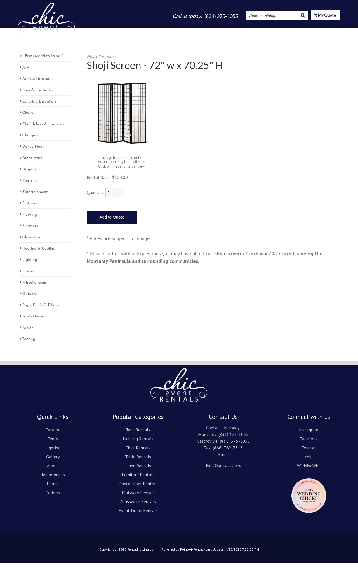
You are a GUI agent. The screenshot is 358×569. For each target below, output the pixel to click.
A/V (25, 73)
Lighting (174, 31)
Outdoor (29, 300)
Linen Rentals (138, 471)
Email (223, 460)
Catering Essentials (39, 107)
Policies (53, 498)
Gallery (196, 31)
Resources (303, 31)
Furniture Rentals (138, 480)
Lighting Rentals (138, 444)
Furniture (30, 232)
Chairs (28, 119)
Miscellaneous (34, 288)
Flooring (29, 220)
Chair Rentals (138, 453)
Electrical (30, 186)
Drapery (29, 175)
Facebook (309, 444)
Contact (331, 31)
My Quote (325, 15)
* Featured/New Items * (42, 62)
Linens (28, 277)
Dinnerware (32, 164)
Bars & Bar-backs (37, 96)
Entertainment (35, 198)
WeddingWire (309, 471)
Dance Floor (33, 152)
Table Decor (33, 322)
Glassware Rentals (138, 507)
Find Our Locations (223, 471)
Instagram (273, 31)
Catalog (132, 31)
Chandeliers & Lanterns (43, 130)
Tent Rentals (138, 435)
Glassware (31, 243)
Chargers (30, 141)
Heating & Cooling (38, 254)
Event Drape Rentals (138, 516)
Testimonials (243, 31)
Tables (28, 333)
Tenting (28, 345)
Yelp (309, 462)
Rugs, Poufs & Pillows (41, 311)
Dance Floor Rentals (138, 489)
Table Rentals (138, 462)
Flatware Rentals (138, 498)
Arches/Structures (37, 85)
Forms (53, 489)
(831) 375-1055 (233, 440)
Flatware (30, 209)
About (217, 31)
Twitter (309, 453)
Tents (153, 31)
